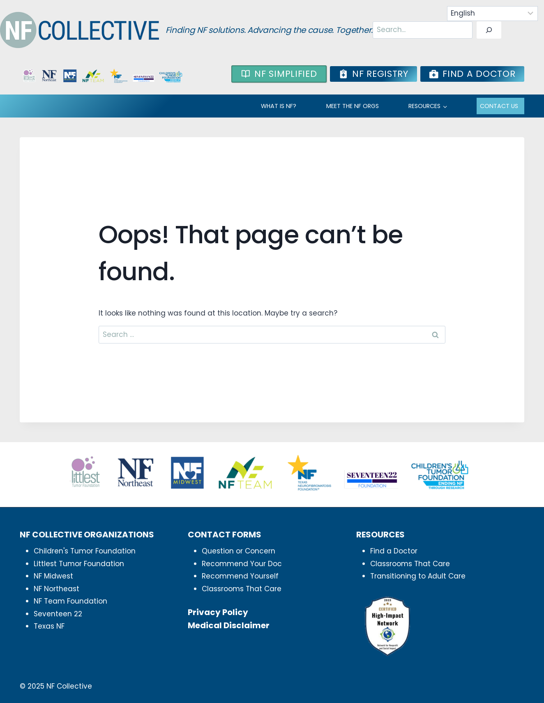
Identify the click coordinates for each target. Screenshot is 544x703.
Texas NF (49, 626)
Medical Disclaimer (229, 625)
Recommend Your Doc (242, 564)
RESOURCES (424, 106)
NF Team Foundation (70, 601)
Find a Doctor (393, 551)
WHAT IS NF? (278, 106)
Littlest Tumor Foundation (79, 564)
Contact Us (499, 106)
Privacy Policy (218, 612)
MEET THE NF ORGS (352, 106)
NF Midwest (53, 576)
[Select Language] (492, 13)
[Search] (489, 30)
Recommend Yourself (240, 576)
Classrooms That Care (241, 589)
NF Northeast (56, 589)
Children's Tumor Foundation (85, 551)
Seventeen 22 (58, 614)
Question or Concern (238, 551)
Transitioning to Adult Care (418, 576)
